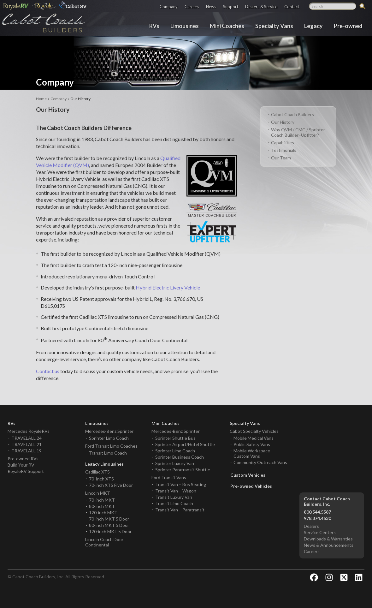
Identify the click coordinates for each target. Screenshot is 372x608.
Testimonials (283, 150)
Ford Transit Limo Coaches (111, 446)
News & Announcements (328, 545)
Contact (291, 6)
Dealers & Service (261, 6)
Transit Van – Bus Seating (180, 484)
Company (169, 6)
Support (230, 6)
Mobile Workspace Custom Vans (251, 453)
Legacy (313, 25)
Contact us (47, 371)
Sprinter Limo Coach (109, 438)
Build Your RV (21, 465)
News (211, 6)
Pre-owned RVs (23, 458)
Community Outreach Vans (260, 462)
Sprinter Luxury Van (174, 463)
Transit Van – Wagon (175, 490)
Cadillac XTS (97, 471)
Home (41, 98)
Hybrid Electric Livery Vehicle (168, 287)
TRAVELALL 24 (26, 438)
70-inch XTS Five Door (111, 485)
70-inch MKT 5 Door (109, 519)
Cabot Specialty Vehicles (254, 431)
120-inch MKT (103, 512)
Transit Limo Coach (108, 453)
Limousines (184, 25)
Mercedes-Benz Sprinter (109, 431)
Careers (192, 6)
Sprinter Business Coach (179, 457)
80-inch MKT (102, 506)
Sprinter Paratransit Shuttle (182, 469)
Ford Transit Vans (168, 477)
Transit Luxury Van (173, 497)
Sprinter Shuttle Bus (175, 438)
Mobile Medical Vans (253, 438)
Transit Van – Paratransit (179, 509)
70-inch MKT (102, 500)
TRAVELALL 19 (26, 450)
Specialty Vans (274, 25)
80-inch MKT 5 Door (109, 525)
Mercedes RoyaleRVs (29, 431)
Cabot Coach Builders (292, 114)
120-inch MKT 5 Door (110, 531)
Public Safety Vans (251, 444)
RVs (154, 25)
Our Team (281, 157)
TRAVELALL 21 (26, 444)
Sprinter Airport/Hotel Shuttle (185, 444)
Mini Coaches (227, 25)
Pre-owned (348, 25)
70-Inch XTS (101, 478)
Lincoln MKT (97, 493)
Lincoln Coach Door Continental (104, 542)
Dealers (311, 526)
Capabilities (282, 142)
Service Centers (320, 532)
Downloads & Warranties (328, 538)
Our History (282, 122)
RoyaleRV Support (26, 471)
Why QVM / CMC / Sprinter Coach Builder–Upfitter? (298, 132)
